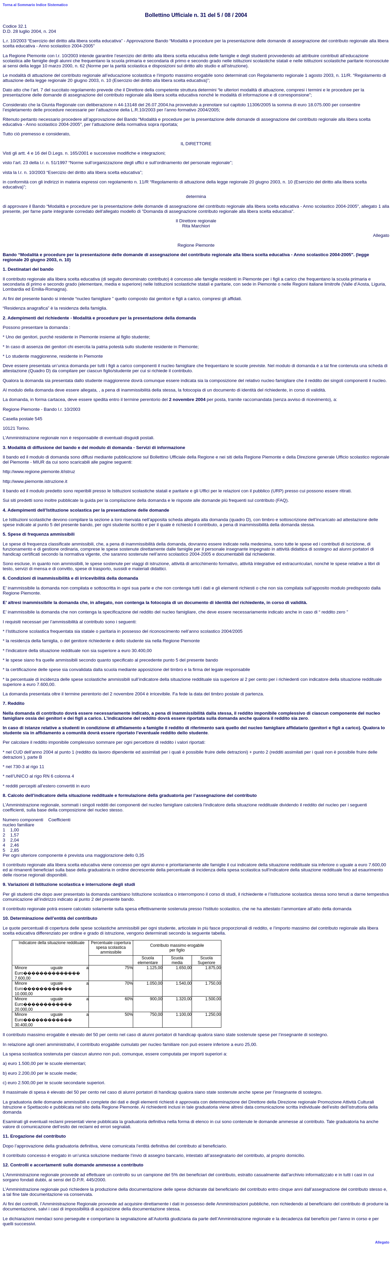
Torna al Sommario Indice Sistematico (35, 5)
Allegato (382, 1242)
